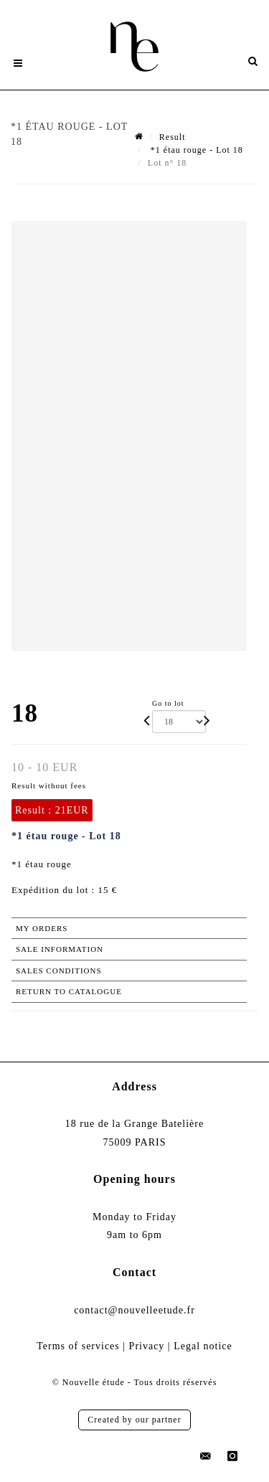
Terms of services (78, 1346)
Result (172, 137)
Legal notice (203, 1346)
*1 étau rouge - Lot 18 (195, 150)
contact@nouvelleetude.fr (134, 1310)
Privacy (147, 1346)
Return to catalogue (69, 991)
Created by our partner (134, 1420)
